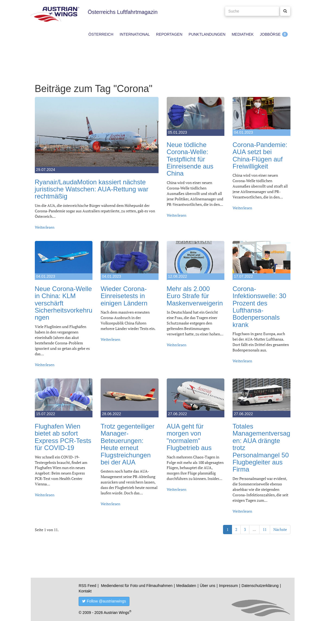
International (135, 34)
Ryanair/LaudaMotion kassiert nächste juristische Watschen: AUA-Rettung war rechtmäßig (91, 189)
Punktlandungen (207, 34)
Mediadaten (186, 585)
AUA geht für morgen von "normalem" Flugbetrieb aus (189, 437)
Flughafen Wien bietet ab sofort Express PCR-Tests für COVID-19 (63, 437)
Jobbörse (270, 34)
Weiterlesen (44, 227)
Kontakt (85, 591)
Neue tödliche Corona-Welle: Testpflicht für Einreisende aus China (190, 159)
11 (265, 529)
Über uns (207, 585)
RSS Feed (87, 585)
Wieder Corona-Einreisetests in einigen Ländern (124, 296)
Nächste (280, 529)
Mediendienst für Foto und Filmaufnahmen (136, 585)
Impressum (228, 585)
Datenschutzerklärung (260, 585)
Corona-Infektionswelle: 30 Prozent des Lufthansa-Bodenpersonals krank (259, 306)
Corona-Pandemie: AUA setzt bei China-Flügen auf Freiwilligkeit (260, 155)
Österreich (100, 34)
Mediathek (243, 34)
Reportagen (169, 34)
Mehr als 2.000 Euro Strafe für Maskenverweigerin (195, 296)
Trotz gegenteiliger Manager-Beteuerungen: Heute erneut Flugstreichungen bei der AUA (127, 444)
